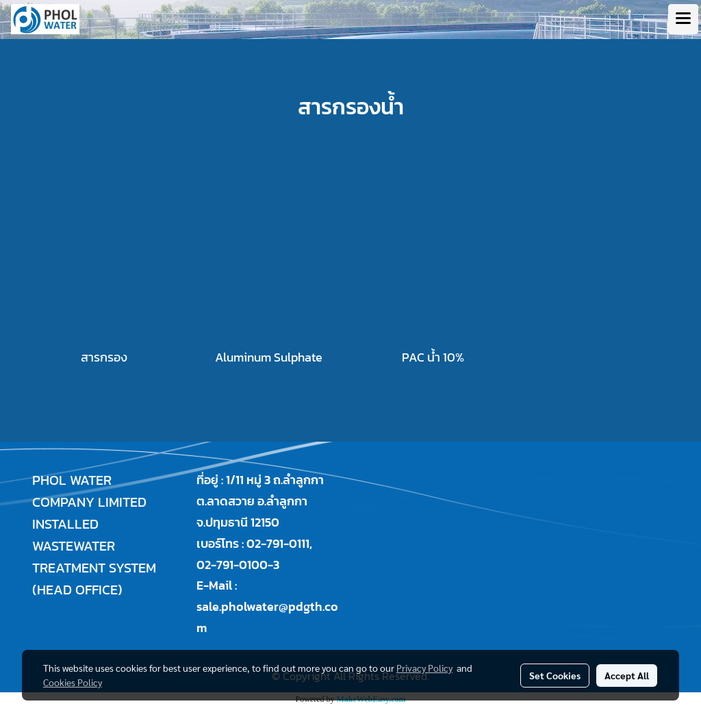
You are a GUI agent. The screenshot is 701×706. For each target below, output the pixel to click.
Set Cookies (555, 675)
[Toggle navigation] (683, 19)
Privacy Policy (424, 667)
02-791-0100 (232, 564)
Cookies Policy (72, 682)
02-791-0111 (277, 543)
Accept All (626, 675)
